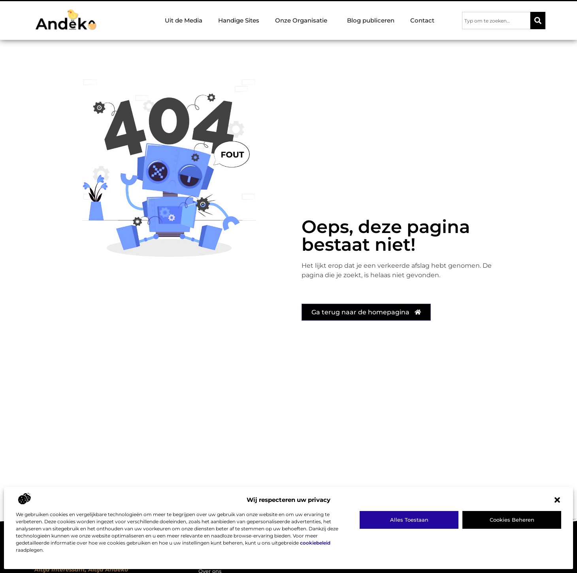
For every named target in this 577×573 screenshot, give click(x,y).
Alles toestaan (409, 520)
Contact (422, 20)
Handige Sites (238, 20)
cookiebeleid (315, 543)
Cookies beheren (512, 520)
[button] (557, 500)
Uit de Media (183, 20)
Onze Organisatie (303, 20)
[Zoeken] (537, 20)
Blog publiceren (370, 20)
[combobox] (496, 20)
